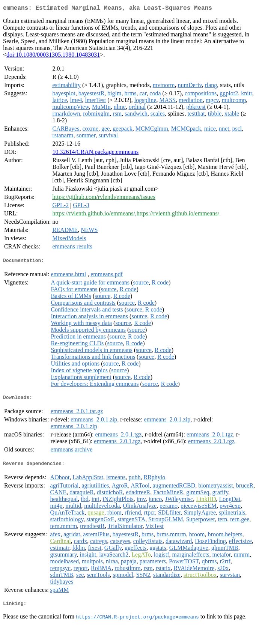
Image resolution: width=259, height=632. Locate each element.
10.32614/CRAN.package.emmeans (95, 153)
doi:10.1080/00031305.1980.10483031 (53, 56)
